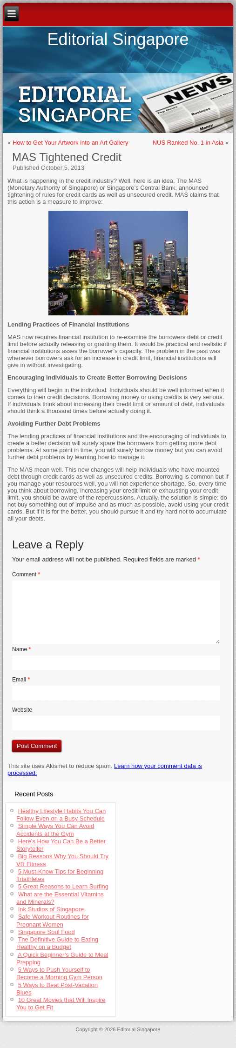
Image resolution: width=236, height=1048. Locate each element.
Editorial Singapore (118, 39)
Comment (26, 574)
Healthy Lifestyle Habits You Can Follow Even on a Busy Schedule (61, 815)
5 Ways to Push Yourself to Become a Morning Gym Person (59, 973)
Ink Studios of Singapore (51, 909)
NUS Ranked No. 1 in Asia (188, 142)
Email (21, 679)
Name (21, 649)
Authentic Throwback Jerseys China (184, 1040)
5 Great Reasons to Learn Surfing (63, 886)
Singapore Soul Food (46, 931)
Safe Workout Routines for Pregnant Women (52, 920)
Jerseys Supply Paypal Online (41, 1035)
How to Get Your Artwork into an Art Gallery (70, 142)
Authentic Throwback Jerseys (170, 1035)
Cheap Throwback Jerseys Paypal (104, 1040)
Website (22, 710)
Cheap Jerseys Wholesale (106, 1035)
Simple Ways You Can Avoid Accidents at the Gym (55, 829)
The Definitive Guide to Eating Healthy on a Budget (57, 943)
